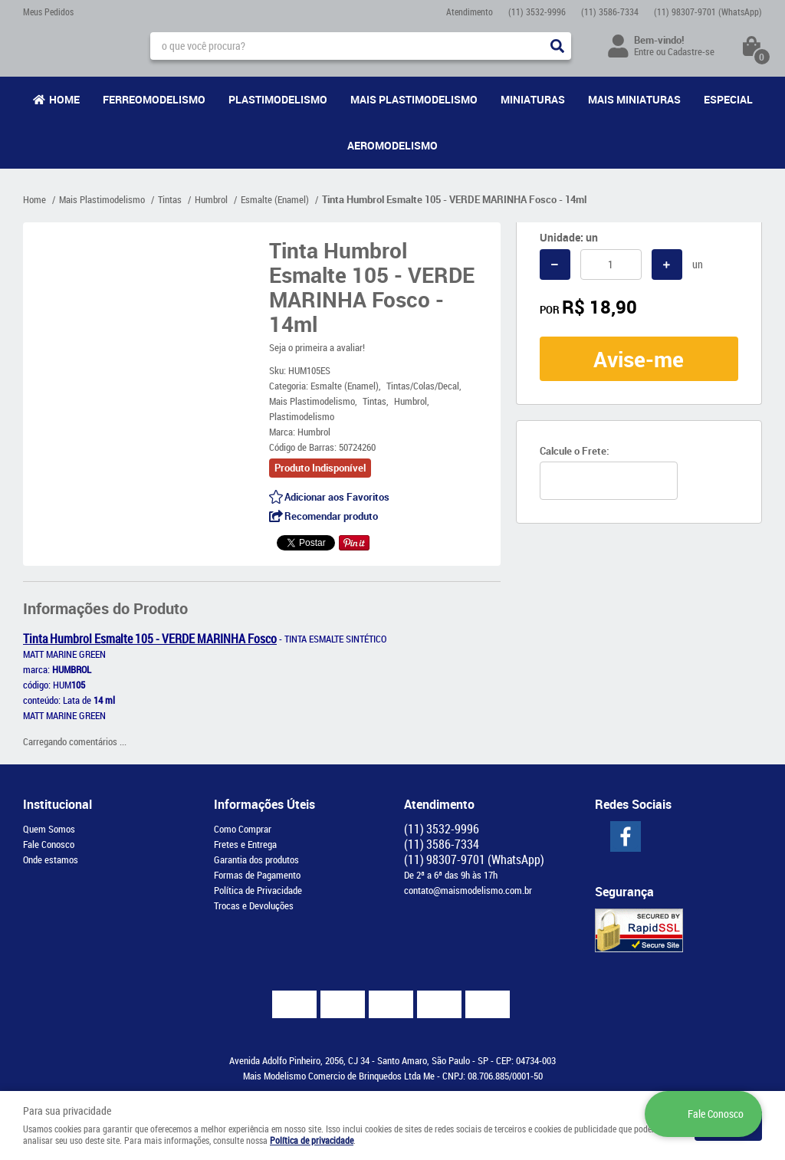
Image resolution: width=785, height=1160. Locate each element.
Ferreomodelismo (154, 99)
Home (64, 99)
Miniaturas (533, 99)
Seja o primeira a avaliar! (317, 347)
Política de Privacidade (258, 890)
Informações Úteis (264, 804)
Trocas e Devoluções (254, 905)
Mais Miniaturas (634, 99)
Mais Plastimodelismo (414, 99)
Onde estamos (50, 859)
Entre (644, 51)
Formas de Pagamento (257, 875)
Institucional (57, 804)
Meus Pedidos (48, 11)
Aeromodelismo (392, 145)
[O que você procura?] (557, 46)
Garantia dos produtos (256, 859)
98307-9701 (708, 11)
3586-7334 (610, 11)
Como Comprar (242, 829)
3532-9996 (537, 11)
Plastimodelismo (277, 99)
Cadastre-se (691, 51)
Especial (728, 99)
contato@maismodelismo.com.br (468, 890)
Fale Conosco (48, 844)
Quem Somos (49, 829)
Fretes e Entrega (245, 844)
